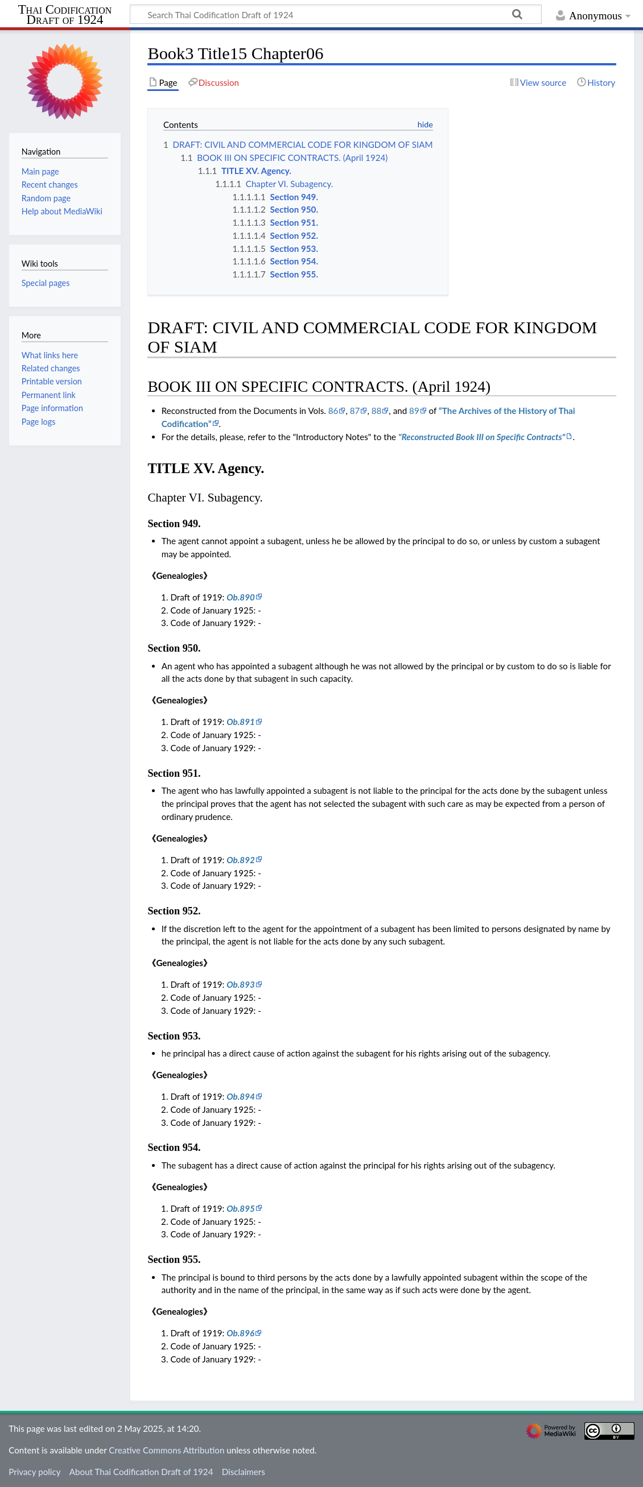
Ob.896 (240, 1333)
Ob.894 (240, 1096)
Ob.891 (240, 721)
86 (333, 410)
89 (414, 410)
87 (355, 410)
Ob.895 (240, 1208)
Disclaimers (243, 1472)
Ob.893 (240, 984)
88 (377, 410)
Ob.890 (240, 597)
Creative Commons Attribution (166, 1450)
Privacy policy (34, 1472)
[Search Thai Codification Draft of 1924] (335, 14)
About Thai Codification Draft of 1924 (141, 1472)
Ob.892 (240, 860)
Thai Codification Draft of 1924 (65, 15)
